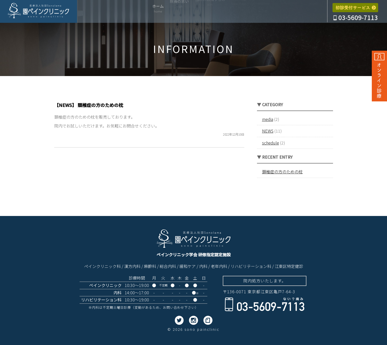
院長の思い (179, 12)
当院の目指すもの (210, 12)
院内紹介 (261, 12)
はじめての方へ (289, 12)
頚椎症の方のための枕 (282, 172)
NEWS (267, 131)
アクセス (313, 12)
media (267, 119)
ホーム (158, 12)
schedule (270, 143)
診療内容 (239, 12)
